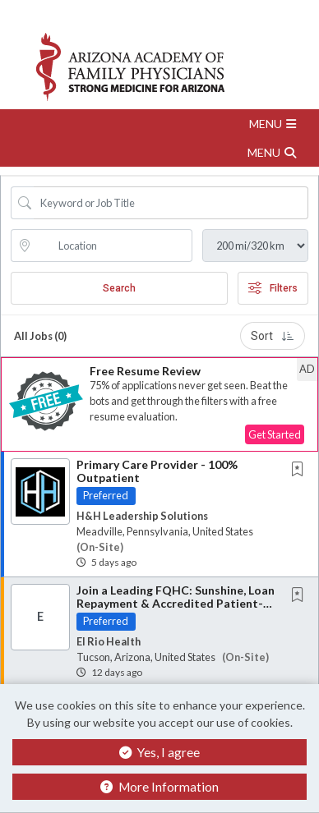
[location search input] (113, 245)
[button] (159, 123)
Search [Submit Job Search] (119, 288)
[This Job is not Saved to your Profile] (301, 470)
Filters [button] (273, 288)
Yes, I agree (159, 752)
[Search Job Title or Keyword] (171, 202)
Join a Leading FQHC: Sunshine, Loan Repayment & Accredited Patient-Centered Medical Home (175, 602)
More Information (159, 786)
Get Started (274, 434)
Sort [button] (272, 335)
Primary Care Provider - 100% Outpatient (157, 470)
